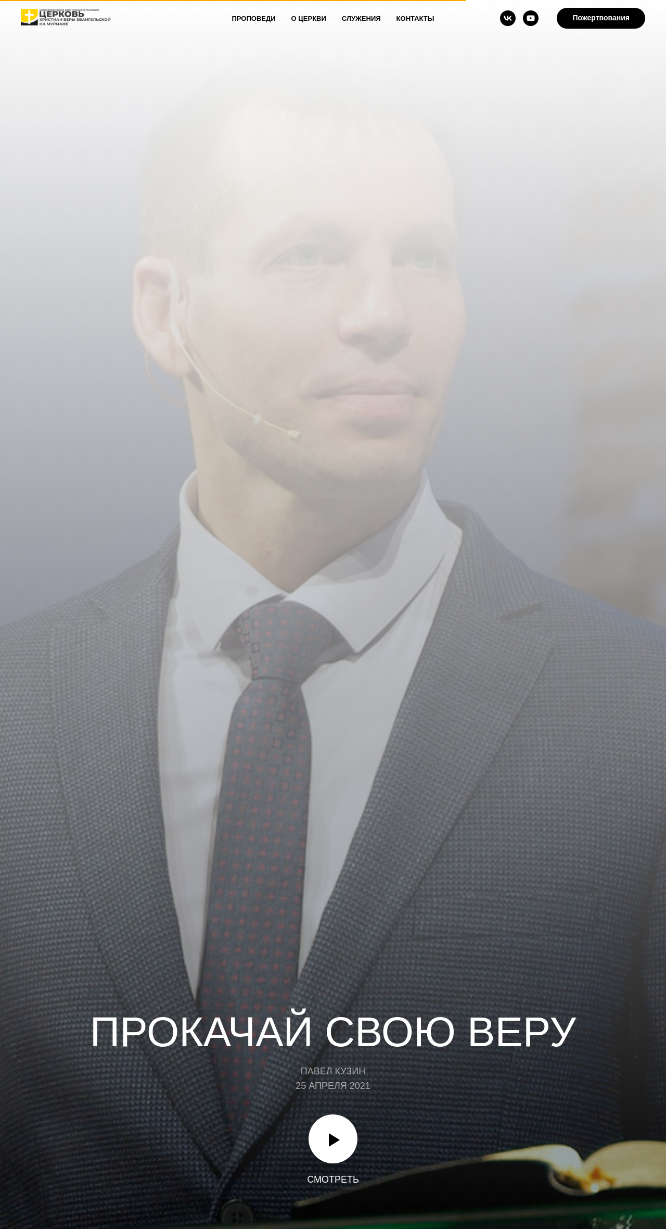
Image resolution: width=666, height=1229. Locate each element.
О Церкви (308, 18)
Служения (361, 18)
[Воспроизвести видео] (333, 1138)
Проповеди (254, 18)
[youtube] (531, 18)
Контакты (415, 18)
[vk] (508, 18)
